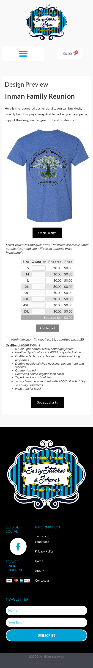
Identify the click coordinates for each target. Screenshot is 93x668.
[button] (23, 53)
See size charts (47, 402)
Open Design (47, 233)
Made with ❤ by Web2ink (46, 664)
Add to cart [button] (47, 328)
